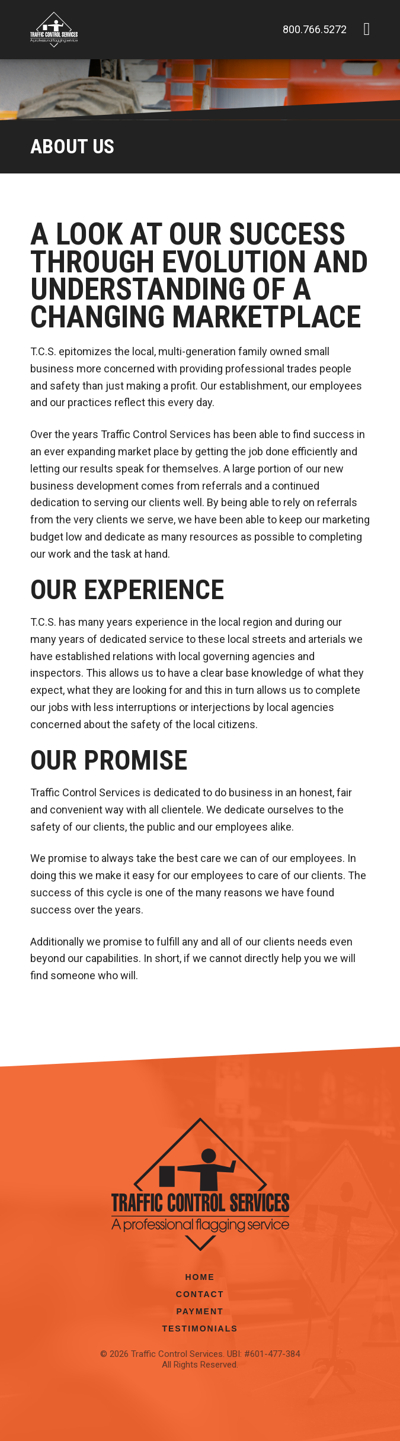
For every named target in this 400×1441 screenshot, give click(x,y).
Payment (199, 1311)
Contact (200, 1294)
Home (200, 1277)
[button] (366, 29)
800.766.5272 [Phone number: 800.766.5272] (315, 29)
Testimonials (200, 1328)
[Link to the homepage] (54, 29)
